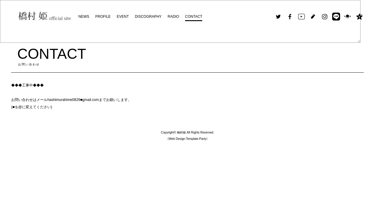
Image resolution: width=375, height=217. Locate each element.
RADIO (173, 16)
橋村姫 (181, 132)
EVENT (123, 16)
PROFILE (103, 16)
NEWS (83, 16)
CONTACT (193, 16)
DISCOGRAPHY (148, 16)
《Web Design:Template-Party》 (187, 138)
